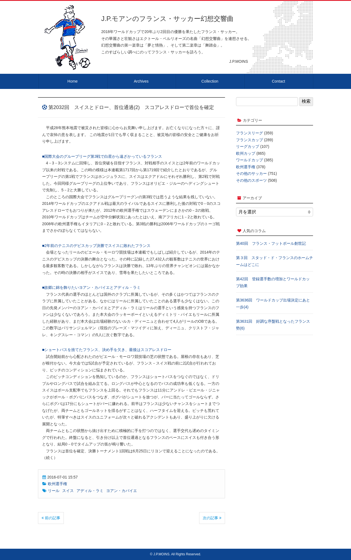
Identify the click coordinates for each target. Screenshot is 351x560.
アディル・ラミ (89, 490)
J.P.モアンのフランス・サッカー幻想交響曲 (167, 18)
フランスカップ (249, 140)
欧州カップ (245, 153)
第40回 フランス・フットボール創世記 (271, 243)
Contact (278, 81)
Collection (209, 81)
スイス (68, 490)
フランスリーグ (249, 133)
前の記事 (51, 518)
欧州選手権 (57, 484)
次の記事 (212, 518)
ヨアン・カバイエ (121, 490)
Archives (141, 81)
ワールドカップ (249, 160)
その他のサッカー (251, 173)
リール (53, 490)
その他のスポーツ (251, 180)
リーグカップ (247, 146)
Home (72, 81)
